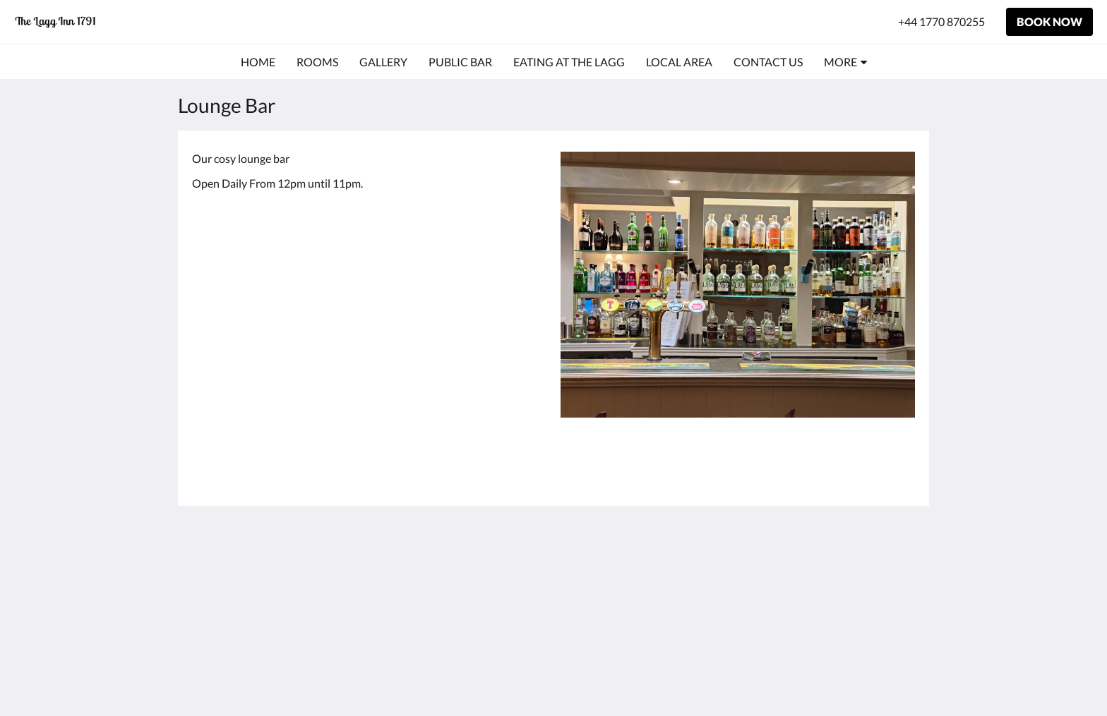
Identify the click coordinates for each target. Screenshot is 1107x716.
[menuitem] (258, 62)
